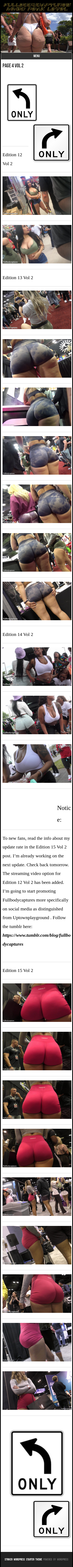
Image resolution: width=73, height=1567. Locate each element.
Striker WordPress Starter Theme (23, 1559)
